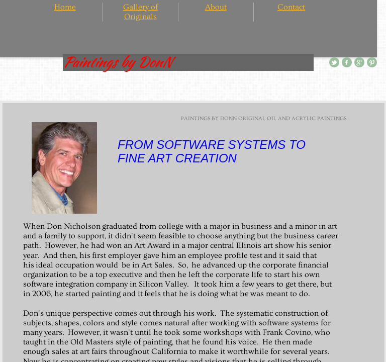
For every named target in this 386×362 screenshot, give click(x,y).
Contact (291, 7)
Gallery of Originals (140, 12)
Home (65, 7)
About (216, 7)
